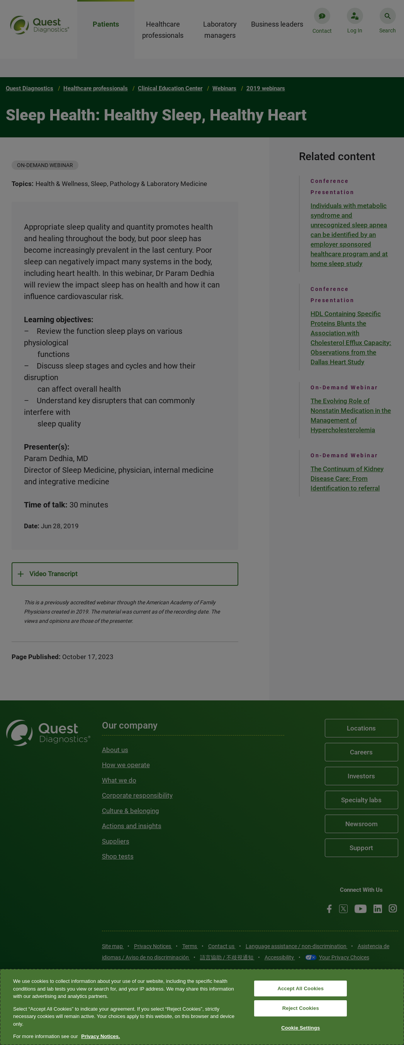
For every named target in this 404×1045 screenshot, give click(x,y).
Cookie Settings (300, 1028)
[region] (202, 1007)
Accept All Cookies (300, 988)
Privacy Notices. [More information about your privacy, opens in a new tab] (100, 1036)
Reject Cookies (300, 1008)
